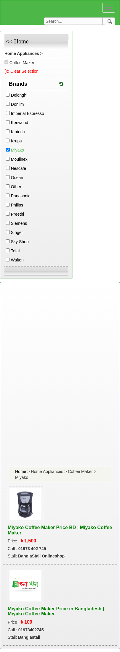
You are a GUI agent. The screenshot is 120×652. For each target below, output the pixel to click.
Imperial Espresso (27, 113)
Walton (17, 260)
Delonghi (19, 95)
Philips (17, 205)
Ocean (17, 177)
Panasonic (20, 196)
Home (21, 471)
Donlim (17, 104)
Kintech (18, 131)
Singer (17, 232)
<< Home (17, 41)
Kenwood (19, 122)
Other (16, 186)
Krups (16, 141)
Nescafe (18, 168)
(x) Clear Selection (21, 71)
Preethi (17, 214)
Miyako (17, 150)
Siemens (19, 223)
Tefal (15, 250)
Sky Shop (20, 241)
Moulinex (19, 159)
